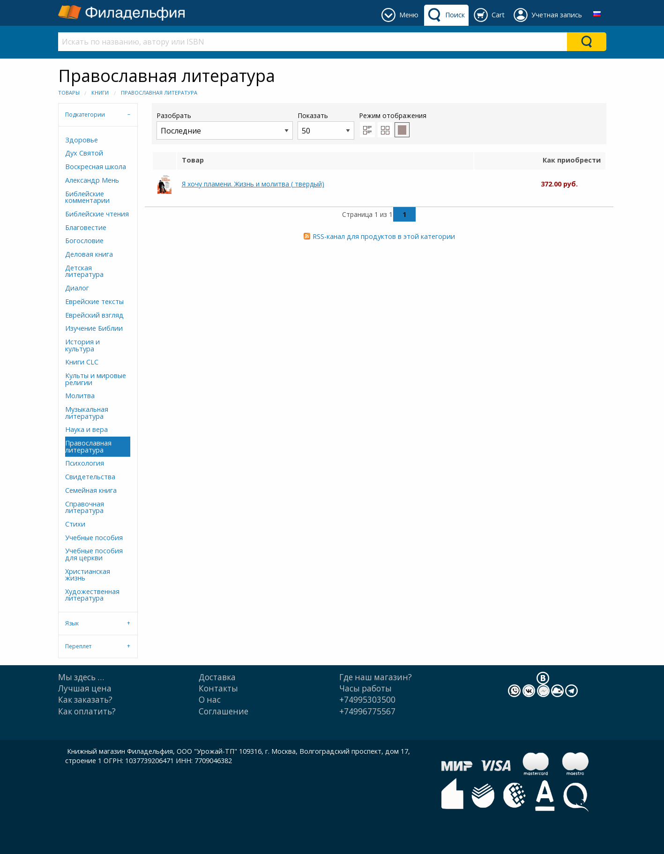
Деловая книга (89, 254)
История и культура (82, 345)
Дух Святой (84, 153)
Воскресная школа (95, 166)
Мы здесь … (81, 677)
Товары (69, 92)
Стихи (75, 524)
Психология (84, 463)
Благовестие (85, 227)
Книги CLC (81, 361)
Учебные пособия (94, 537)
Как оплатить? (87, 711)
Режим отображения (392, 115)
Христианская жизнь (87, 574)
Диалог (77, 287)
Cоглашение (223, 711)
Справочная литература (84, 507)
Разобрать (225, 125)
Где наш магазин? (375, 677)
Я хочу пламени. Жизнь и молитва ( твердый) (253, 183)
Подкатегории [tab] (85, 115)
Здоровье (81, 139)
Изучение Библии (94, 328)
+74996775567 (367, 711)
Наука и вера (86, 429)
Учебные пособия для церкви (94, 554)
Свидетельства (90, 476)
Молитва (80, 395)
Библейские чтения (97, 213)
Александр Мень (92, 180)
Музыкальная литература (86, 412)
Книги (100, 92)
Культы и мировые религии (95, 378)
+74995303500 (367, 699)
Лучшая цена (85, 688)
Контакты (218, 688)
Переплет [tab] (78, 646)
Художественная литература (92, 594)
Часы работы (365, 688)
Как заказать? (85, 699)
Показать (326, 125)
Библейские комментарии (87, 197)
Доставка (217, 677)
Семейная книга (91, 490)
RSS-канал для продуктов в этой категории (384, 236)
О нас (210, 699)
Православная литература (159, 92)
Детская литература (84, 271)
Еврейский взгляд (94, 315)
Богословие (84, 240)
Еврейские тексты (94, 301)
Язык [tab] (72, 623)
